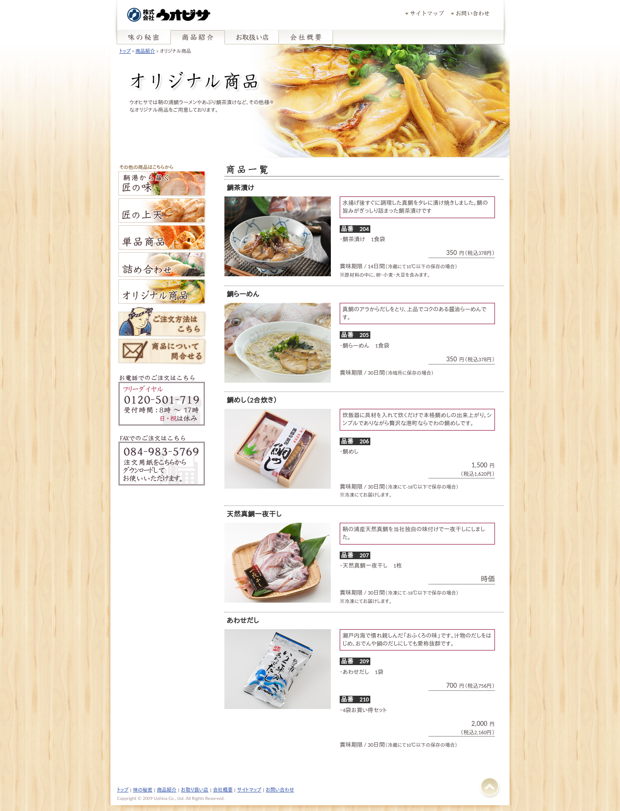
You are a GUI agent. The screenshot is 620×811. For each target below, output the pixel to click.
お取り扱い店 (194, 790)
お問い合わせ (280, 790)
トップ (125, 51)
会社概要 (222, 790)
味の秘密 (143, 790)
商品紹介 (145, 51)
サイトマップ (249, 790)
